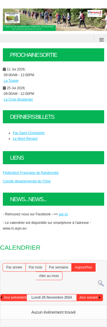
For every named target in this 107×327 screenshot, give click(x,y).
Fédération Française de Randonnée (30, 173)
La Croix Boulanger (18, 99)
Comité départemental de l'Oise (27, 181)
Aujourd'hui (83, 267)
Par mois (35, 267)
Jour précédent (15, 297)
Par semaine (58, 267)
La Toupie (11, 81)
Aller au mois (49, 276)
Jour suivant (88, 297)
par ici (63, 214)
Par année (14, 267)
